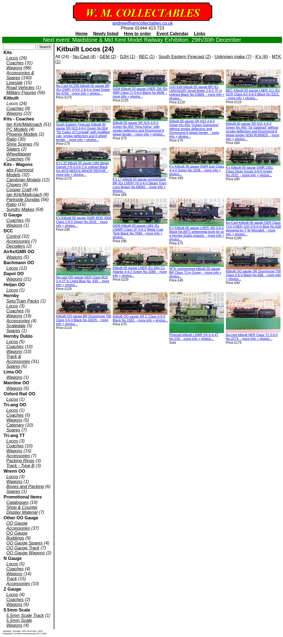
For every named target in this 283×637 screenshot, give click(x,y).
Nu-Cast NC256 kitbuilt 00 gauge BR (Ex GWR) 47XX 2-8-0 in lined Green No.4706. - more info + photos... (83, 89)
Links (199, 33)
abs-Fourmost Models (19, 172)
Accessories (18, 241)
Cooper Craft (19, 189)
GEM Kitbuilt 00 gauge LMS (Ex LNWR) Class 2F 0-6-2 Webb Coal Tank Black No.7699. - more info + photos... (138, 231)
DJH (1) (127, 56)
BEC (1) (147, 56)
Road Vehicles (20, 87)
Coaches (15, 63)
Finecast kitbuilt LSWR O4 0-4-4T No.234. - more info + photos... (193, 337)
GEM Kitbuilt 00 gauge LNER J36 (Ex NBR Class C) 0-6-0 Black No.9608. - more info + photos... (140, 92)
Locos (12, 58)
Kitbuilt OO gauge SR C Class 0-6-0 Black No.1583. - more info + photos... (140, 318)
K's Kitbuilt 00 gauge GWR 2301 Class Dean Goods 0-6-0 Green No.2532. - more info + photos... (249, 171)
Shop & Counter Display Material (22, 510)
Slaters (13, 149)
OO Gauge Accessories (18, 526)
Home (81, 33)
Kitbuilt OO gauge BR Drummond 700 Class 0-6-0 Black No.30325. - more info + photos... (83, 320)
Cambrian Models (23, 179)
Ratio (11, 139)
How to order (137, 33)
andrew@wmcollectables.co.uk (142, 23)
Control (13, 236)
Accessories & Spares (20, 75)
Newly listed (105, 33)
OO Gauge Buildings (16, 535)
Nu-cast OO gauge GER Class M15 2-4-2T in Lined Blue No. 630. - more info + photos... (82, 281)
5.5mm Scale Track (25, 615)
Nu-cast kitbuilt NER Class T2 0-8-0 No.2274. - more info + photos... (252, 337)
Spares (13, 330)
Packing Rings (20, 460)
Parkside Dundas (23, 199)
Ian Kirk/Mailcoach (24, 124)
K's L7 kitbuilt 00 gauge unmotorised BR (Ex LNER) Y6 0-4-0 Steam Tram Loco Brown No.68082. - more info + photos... (139, 185)
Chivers (13, 184)
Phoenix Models (22, 134)
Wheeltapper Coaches (18, 156)
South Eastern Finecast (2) (185, 56)
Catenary (15, 425)
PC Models (17, 129)
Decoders (15, 246)
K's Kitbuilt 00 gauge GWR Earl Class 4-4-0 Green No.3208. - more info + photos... (196, 170)
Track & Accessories (18, 359)
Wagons (14, 68)
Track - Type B (20, 465)
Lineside (14, 82)
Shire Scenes (19, 144)
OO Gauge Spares (24, 543)
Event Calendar (172, 33)
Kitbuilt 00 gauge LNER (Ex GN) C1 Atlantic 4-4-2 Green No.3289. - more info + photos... (140, 272)
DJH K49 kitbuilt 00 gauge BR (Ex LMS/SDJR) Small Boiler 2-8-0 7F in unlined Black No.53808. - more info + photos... (196, 92)
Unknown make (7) (233, 56)
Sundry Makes (20, 209)
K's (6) (261, 56)
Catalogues (17, 502)
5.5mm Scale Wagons (19, 623)
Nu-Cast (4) (84, 56)
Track (11, 578)
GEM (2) (108, 56)
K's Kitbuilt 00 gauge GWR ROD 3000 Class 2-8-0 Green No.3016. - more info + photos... (83, 222)
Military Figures (21, 92)
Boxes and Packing (25, 486)
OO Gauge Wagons (25, 553)
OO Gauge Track (22, 548)
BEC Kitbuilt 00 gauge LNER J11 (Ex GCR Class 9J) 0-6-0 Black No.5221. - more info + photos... (253, 94)
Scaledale (16, 325)
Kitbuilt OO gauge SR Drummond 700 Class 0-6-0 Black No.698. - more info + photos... (253, 275)
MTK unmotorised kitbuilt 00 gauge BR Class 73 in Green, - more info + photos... (195, 272)
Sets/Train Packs (22, 301)
